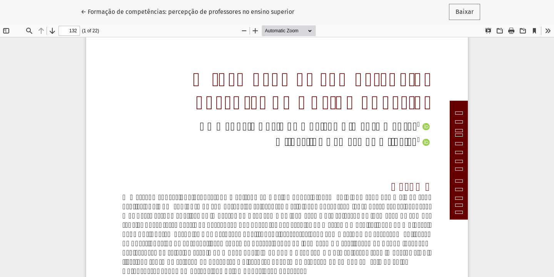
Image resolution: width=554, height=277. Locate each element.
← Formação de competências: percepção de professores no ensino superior (187, 11)
